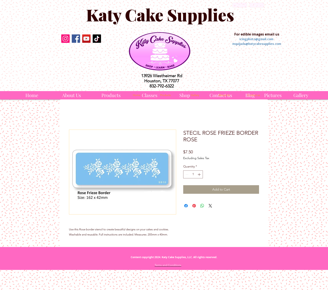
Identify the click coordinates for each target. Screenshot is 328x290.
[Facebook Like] (81, 54)
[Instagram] (65, 38)
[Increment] (199, 174)
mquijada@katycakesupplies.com (256, 44)
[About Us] (71, 95)
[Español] (256, 5)
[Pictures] (272, 95)
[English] (239, 5)
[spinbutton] (193, 174)
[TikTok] (97, 38)
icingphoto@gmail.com (256, 39)
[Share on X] (210, 205)
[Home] (32, 95)
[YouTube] (86, 38)
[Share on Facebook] (186, 205)
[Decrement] (186, 174)
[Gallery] (301, 95)
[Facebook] (76, 38)
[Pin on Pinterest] (194, 205)
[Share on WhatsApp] (202, 205)
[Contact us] (253, 95)
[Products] (111, 95)
